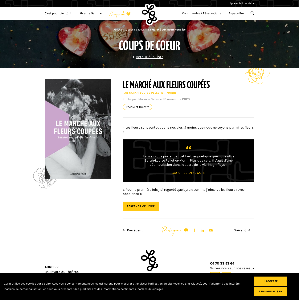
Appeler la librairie (242, 3)
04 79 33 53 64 (222, 263)
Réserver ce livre (141, 206)
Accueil (117, 29)
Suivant (242, 230)
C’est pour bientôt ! (58, 13)
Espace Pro (236, 13)
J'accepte (270, 281)
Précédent (133, 230)
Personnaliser (270, 291)
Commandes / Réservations (201, 13)
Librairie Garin (90, 13)
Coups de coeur (135, 29)
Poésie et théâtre (137, 107)
